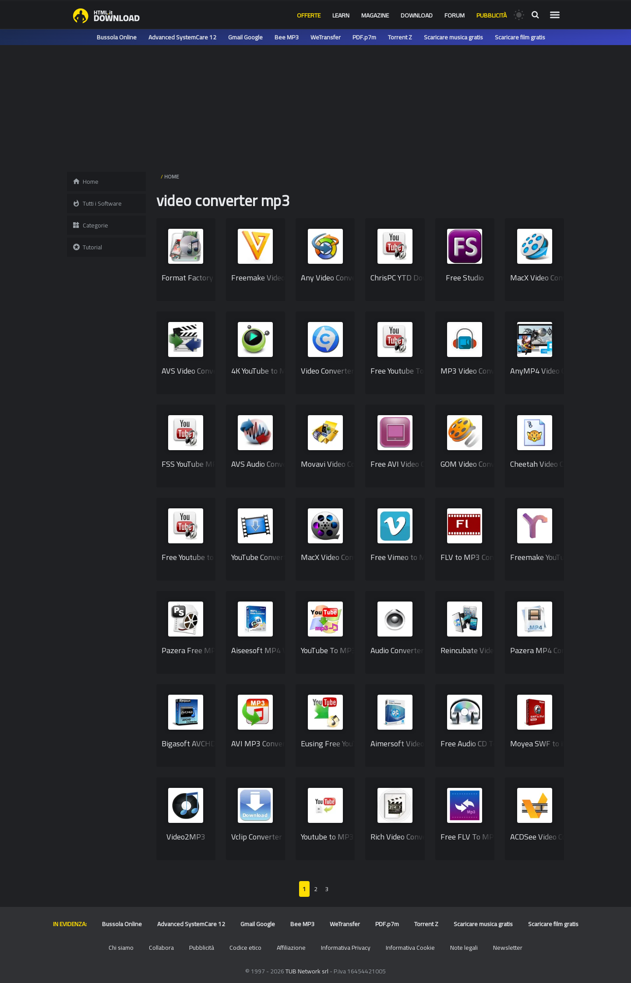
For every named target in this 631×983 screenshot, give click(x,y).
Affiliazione (291, 947)
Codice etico (245, 947)
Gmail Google (245, 37)
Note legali (464, 947)
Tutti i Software (97, 203)
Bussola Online (117, 37)
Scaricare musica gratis (453, 37)
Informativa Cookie (410, 947)
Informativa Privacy (345, 947)
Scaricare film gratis (520, 37)
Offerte (309, 15)
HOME (171, 176)
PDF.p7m (364, 37)
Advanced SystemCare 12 (182, 37)
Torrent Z (400, 37)
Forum (454, 15)
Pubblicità (491, 15)
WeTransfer (325, 37)
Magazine (375, 15)
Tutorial (87, 247)
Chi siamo (121, 947)
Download (417, 15)
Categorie (90, 225)
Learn (340, 15)
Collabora (161, 947)
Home (85, 181)
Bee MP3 (287, 37)
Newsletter (507, 947)
